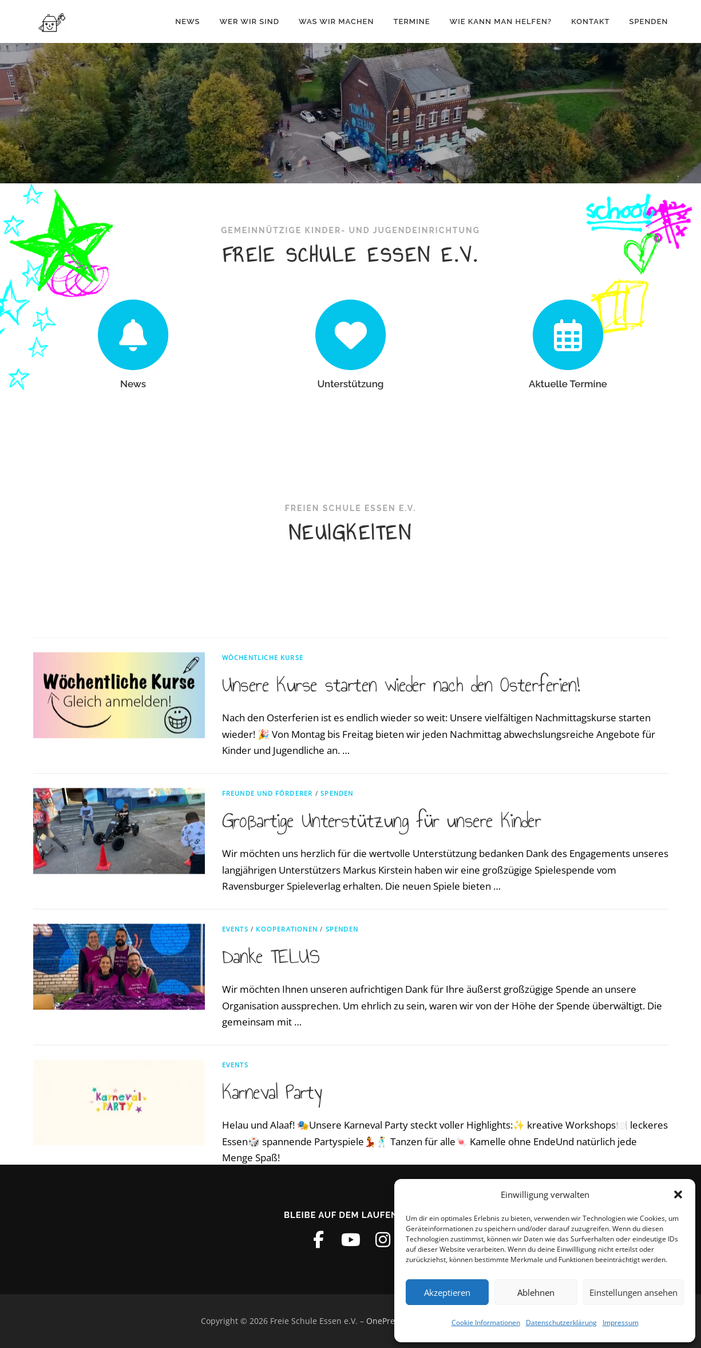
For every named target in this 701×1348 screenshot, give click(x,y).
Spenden (648, 21)
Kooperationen (287, 1154)
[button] (678, 1194)
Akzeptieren (447, 1292)
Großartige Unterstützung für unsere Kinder (381, 1046)
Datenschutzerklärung (561, 1322)
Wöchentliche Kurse (263, 883)
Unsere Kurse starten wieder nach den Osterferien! (401, 910)
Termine (411, 21)
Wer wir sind (249, 21)
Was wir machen (336, 21)
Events (235, 1154)
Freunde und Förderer (267, 1019)
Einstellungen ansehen (633, 1292)
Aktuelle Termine (568, 384)
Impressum (621, 1322)
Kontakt (590, 21)
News (187, 21)
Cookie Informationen (486, 1322)
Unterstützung (350, 384)
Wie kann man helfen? (500, 21)
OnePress (384, 1320)
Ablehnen (536, 1292)
